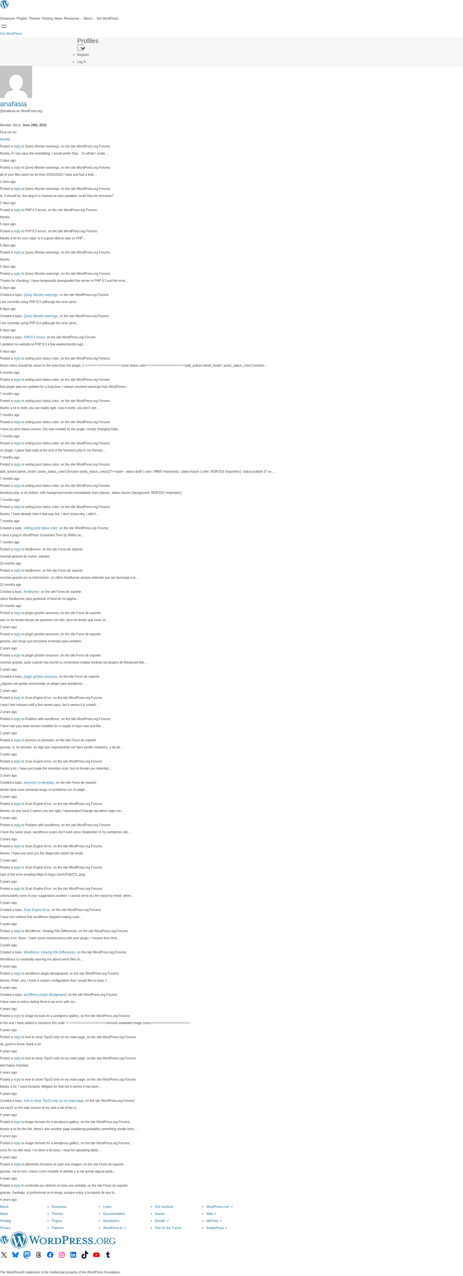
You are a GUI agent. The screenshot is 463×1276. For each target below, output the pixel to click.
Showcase (59, 1207)
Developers (111, 1221)
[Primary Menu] (80, 47)
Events (160, 1214)
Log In (81, 62)
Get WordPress (11, 33)
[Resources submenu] (73, 18)
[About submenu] (89, 18)
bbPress (214, 1221)
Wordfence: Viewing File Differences (49, 952)
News (4, 1214)
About (4, 1207)
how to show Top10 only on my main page (53, 1100)
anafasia (13, 104)
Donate (162, 1221)
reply (17, 146)
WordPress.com (219, 1207)
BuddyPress (216, 1228)
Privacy (5, 1228)
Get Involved (164, 1207)
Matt (211, 1214)
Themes (57, 1214)
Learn (107, 1207)
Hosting (5, 1221)
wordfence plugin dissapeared (44, 994)
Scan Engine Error (36, 910)
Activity (5, 139)
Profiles (88, 40)
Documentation (114, 1214)
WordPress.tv (114, 1228)
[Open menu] (4, 26)
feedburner (31, 591)
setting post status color (40, 528)
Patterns (58, 1228)
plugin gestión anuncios (40, 676)
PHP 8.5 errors (34, 337)
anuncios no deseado (38, 782)
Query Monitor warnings (40, 295)
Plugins (57, 1221)
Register (83, 55)
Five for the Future (168, 1228)
